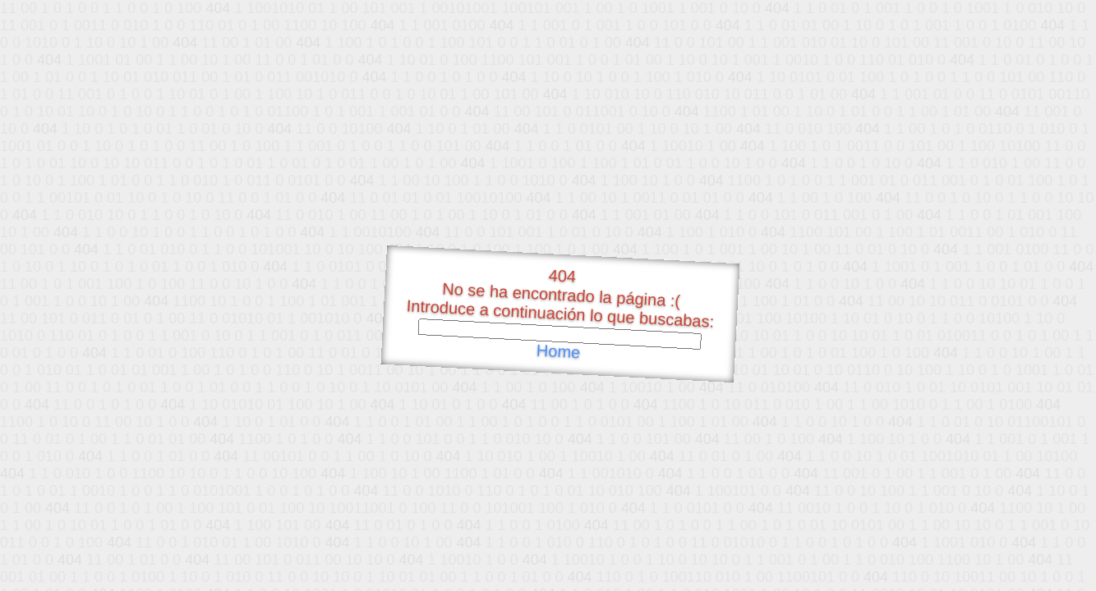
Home (558, 351)
